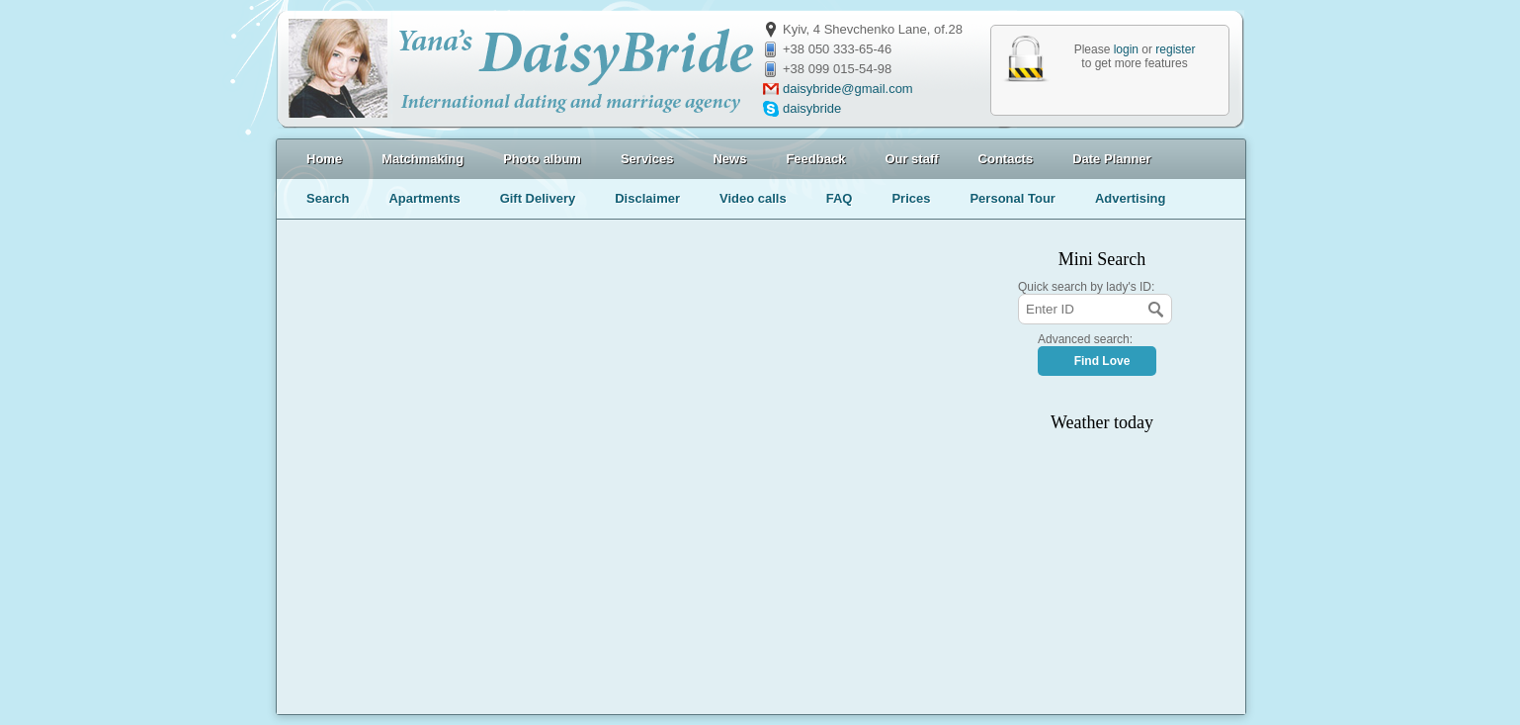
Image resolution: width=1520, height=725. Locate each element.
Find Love (1102, 361)
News (729, 158)
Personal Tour (1012, 198)
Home (324, 158)
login (1126, 49)
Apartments (424, 198)
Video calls (753, 198)
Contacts (1006, 158)
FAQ (839, 198)
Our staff (911, 158)
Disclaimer (647, 198)
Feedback (815, 158)
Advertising (1130, 198)
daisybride (812, 108)
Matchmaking (422, 158)
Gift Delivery (538, 198)
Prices (910, 198)
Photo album (542, 158)
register (1175, 49)
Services (647, 158)
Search (327, 198)
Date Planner (1111, 158)
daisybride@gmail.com (848, 88)
